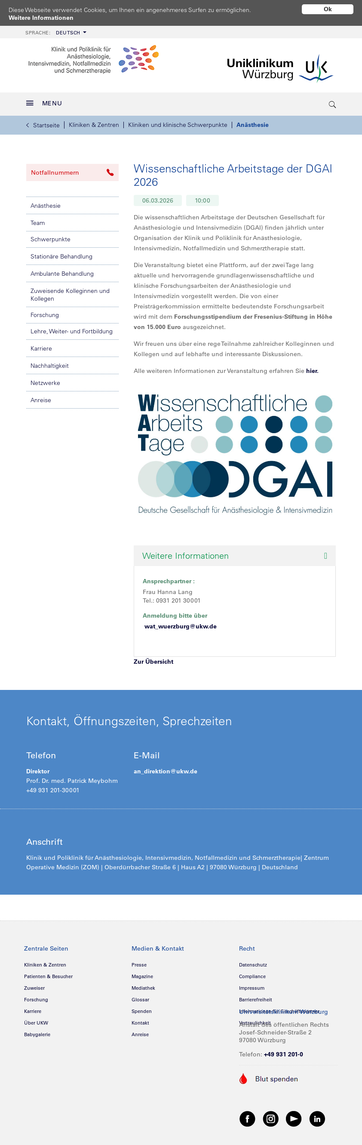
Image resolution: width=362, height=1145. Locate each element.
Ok (328, 9)
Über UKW (36, 1023)
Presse (139, 965)
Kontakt (140, 1023)
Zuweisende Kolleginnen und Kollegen (70, 294)
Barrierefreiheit (255, 1000)
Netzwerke (45, 383)
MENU (44, 103)
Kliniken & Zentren (94, 125)
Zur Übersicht (153, 661)
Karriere (41, 348)
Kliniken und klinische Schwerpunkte (177, 125)
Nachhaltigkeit (50, 365)
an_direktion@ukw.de (165, 771)
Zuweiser (34, 988)
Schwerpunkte (51, 239)
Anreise (41, 400)
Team (38, 223)
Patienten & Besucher (48, 976)
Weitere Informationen (41, 18)
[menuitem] (55, 32)
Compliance (252, 976)
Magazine (142, 976)
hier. (312, 371)
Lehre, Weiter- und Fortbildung (72, 331)
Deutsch (52, 33)
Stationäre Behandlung (61, 256)
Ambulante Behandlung (62, 273)
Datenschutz (253, 965)
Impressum (251, 988)
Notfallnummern (72, 172)
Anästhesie (252, 125)
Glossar (140, 1000)
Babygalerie (37, 1034)
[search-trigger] (332, 104)
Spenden (142, 1011)
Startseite (43, 125)
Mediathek (143, 988)
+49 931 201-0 (283, 1054)
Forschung (45, 315)
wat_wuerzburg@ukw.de (180, 626)
